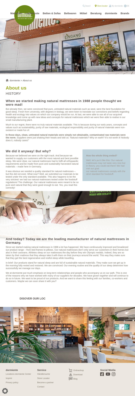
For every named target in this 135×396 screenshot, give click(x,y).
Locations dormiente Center (18, 374)
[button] (5, 391)
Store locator (102, 6)
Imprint (9, 378)
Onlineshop (78, 370)
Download (78, 374)
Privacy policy (12, 382)
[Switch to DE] (126, 5)
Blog (75, 379)
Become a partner (45, 382)
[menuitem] (87, 6)
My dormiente (117, 6)
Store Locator (43, 378)
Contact (40, 387)
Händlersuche (43, 374)
